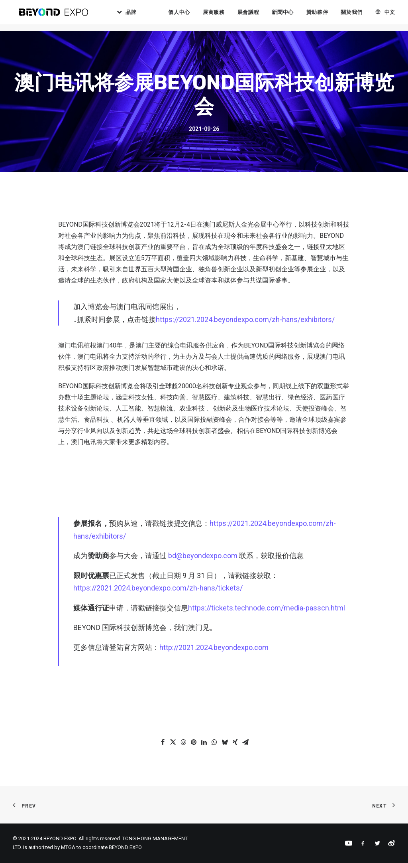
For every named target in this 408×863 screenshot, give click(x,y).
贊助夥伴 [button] (326, 16)
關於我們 (360, 16)
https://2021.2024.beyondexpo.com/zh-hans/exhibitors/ (245, 319)
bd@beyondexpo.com (202, 555)
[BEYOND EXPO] (57, 15)
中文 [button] (398, 16)
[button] (162, 742)
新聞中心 (291, 16)
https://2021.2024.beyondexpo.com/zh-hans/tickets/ (158, 588)
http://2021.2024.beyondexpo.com (214, 647)
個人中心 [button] (188, 16)
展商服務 (222, 16)
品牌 (142, 16)
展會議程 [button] (257, 16)
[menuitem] (135, 15)
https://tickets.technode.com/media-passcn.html (266, 608)
